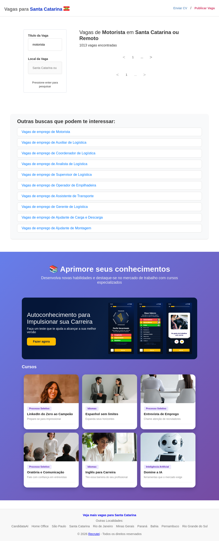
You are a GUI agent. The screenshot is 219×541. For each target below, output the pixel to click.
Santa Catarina (79, 526)
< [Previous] (124, 57)
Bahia (154, 526)
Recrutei (94, 534)
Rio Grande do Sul (194, 526)
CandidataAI (19, 526)
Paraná (142, 526)
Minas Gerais (125, 526)
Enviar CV (180, 8)
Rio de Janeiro (103, 526)
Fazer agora (41, 341)
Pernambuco (170, 526)
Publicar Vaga (205, 8)
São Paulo (59, 526)
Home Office (40, 526)
